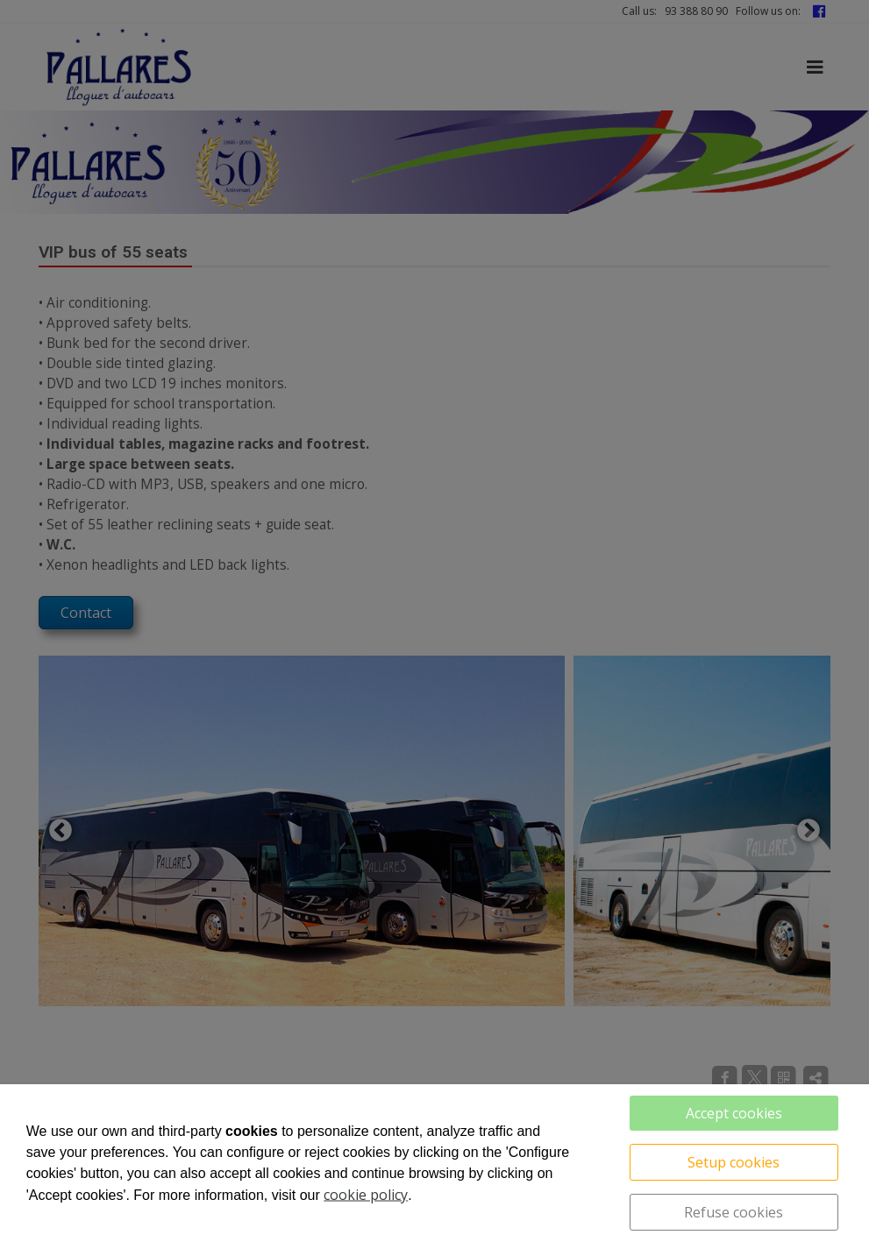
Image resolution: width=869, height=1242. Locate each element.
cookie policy (366, 1194)
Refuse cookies (733, 1212)
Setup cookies (733, 1162)
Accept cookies (734, 1113)
